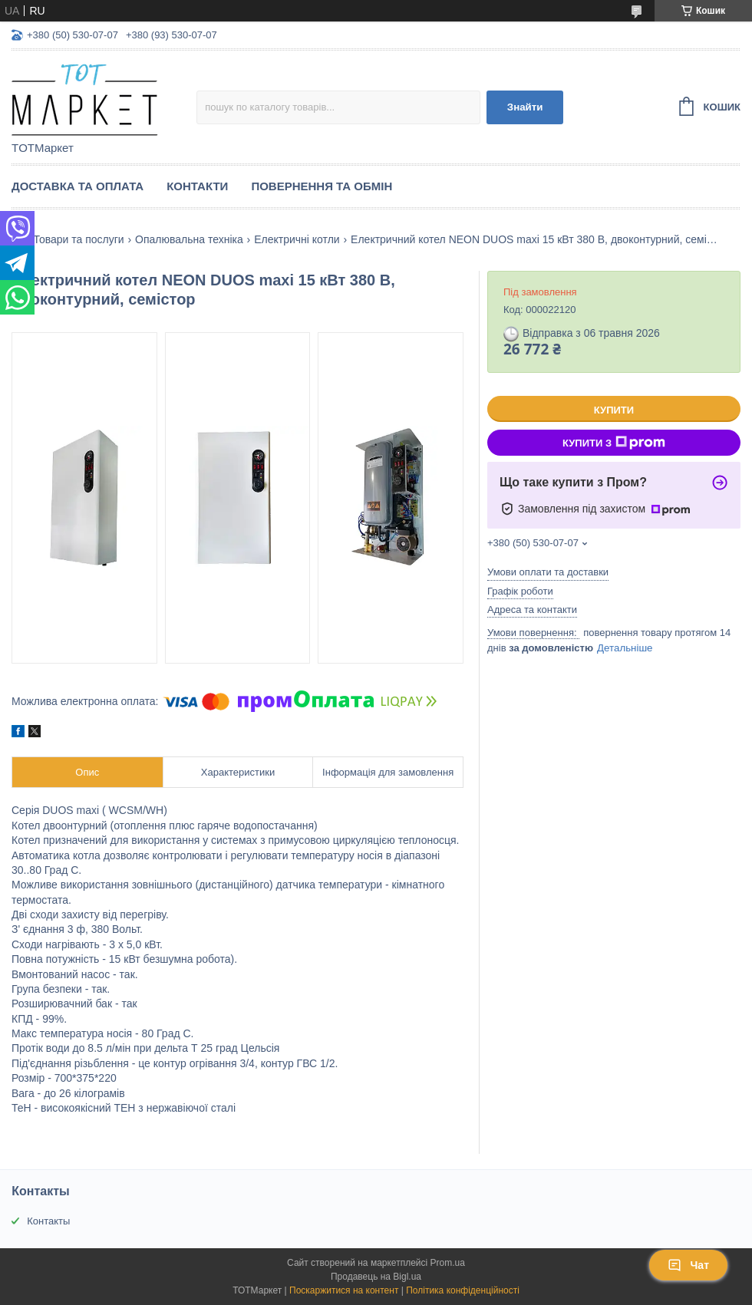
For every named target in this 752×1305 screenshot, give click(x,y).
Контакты (48, 1221)
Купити (614, 410)
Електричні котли (296, 239)
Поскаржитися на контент (343, 1290)
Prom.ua (447, 1262)
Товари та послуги (78, 239)
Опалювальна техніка (189, 239)
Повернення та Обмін (321, 186)
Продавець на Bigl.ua (376, 1276)
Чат (688, 1265)
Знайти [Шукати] (525, 107)
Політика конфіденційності (462, 1290)
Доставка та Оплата (77, 186)
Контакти (197, 186)
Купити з (613, 443)
